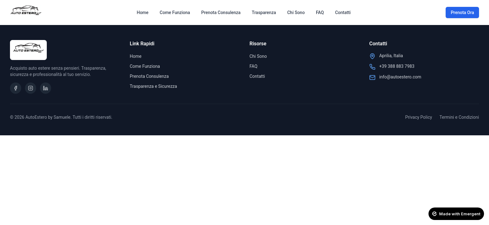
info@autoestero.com (400, 76)
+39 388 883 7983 (396, 66)
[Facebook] (15, 88)
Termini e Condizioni (459, 117)
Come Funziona (175, 12)
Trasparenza (264, 12)
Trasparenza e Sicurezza (153, 86)
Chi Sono (296, 12)
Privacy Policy (418, 117)
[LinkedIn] (45, 88)
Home (142, 12)
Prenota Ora (462, 12)
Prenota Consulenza (220, 12)
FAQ (320, 12)
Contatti (343, 12)
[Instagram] (30, 88)
